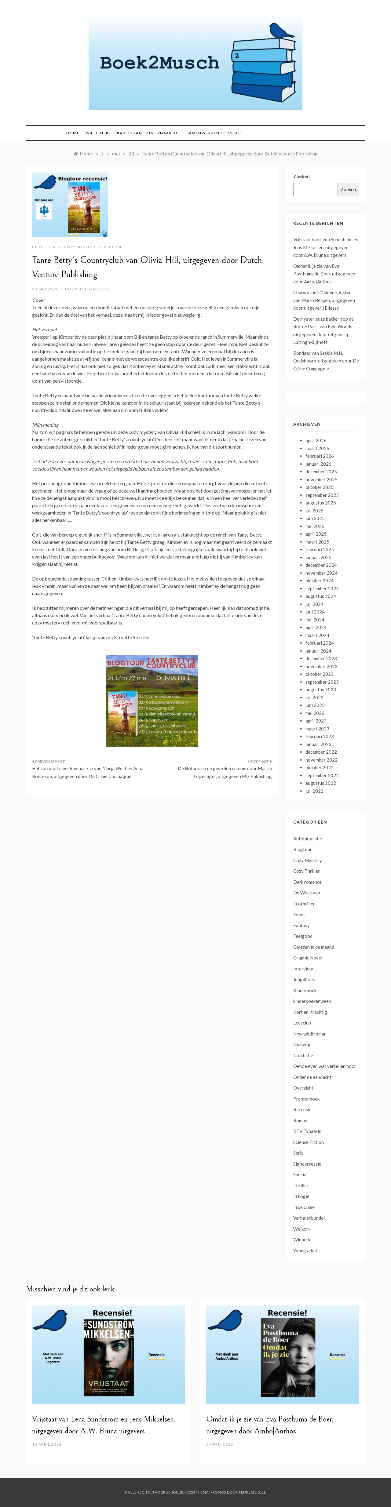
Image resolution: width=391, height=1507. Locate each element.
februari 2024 (319, 643)
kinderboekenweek (312, 1001)
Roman (300, 1120)
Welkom (301, 1229)
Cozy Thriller (306, 871)
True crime (304, 1207)
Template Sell (252, 1492)
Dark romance (307, 882)
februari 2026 (319, 456)
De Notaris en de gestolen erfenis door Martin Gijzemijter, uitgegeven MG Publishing (225, 772)
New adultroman (310, 1033)
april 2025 (316, 534)
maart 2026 (317, 448)
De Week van (306, 892)
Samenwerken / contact (215, 133)
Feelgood (302, 936)
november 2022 (321, 760)
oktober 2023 (319, 674)
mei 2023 (314, 713)
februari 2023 (319, 736)
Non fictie (303, 1055)
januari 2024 (318, 650)
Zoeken (301, 176)
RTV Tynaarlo (307, 1131)
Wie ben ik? (98, 133)
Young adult (305, 1250)
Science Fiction (308, 1142)
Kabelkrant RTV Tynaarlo (147, 133)
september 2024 (322, 588)
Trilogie (301, 1196)
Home (72, 133)
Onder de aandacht (312, 1077)
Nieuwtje (302, 1044)
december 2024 (321, 565)
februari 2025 (319, 549)
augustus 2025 (320, 502)
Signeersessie (307, 1164)
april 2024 (316, 627)
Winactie (302, 1239)
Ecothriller (304, 903)
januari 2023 (318, 744)
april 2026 (316, 440)
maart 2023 (317, 728)
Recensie (114, 247)
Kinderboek (304, 990)
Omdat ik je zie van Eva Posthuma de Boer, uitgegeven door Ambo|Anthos (324, 273)
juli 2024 (314, 604)
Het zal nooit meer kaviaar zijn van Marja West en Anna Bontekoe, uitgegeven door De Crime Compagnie (88, 772)
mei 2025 (314, 526)
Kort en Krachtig (310, 1012)
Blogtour (44, 247)
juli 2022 (314, 791)
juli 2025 (314, 510)
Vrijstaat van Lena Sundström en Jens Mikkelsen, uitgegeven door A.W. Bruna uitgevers (325, 247)
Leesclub (302, 1022)
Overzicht (303, 1087)
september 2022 (322, 775)
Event (299, 914)
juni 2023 (315, 705)
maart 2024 (317, 635)
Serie (298, 1153)
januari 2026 (318, 464)
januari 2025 (318, 557)
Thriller (301, 1185)
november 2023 (321, 666)
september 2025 (322, 495)
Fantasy (301, 925)
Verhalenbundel (309, 1218)
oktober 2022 (319, 767)
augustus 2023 (320, 689)
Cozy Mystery (80, 247)
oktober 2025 (319, 487)
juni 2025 (315, 518)
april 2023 (316, 720)
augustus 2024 (320, 596)
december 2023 (321, 658)
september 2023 (322, 682)
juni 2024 (315, 611)
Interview (303, 968)
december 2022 (321, 752)
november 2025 (321, 479)
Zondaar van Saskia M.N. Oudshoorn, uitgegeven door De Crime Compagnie (326, 360)
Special (300, 1174)
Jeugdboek (304, 979)
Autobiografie (307, 838)
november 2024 (321, 573)
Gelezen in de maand (313, 947)
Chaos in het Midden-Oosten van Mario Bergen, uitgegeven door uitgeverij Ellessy (324, 300)
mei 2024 (314, 619)
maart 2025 (317, 541)
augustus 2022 (320, 783)
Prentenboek (306, 1098)
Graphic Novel (307, 957)
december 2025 (321, 471)
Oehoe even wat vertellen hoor (324, 1066)
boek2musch (93, 289)
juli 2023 (314, 697)
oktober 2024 (319, 580)
